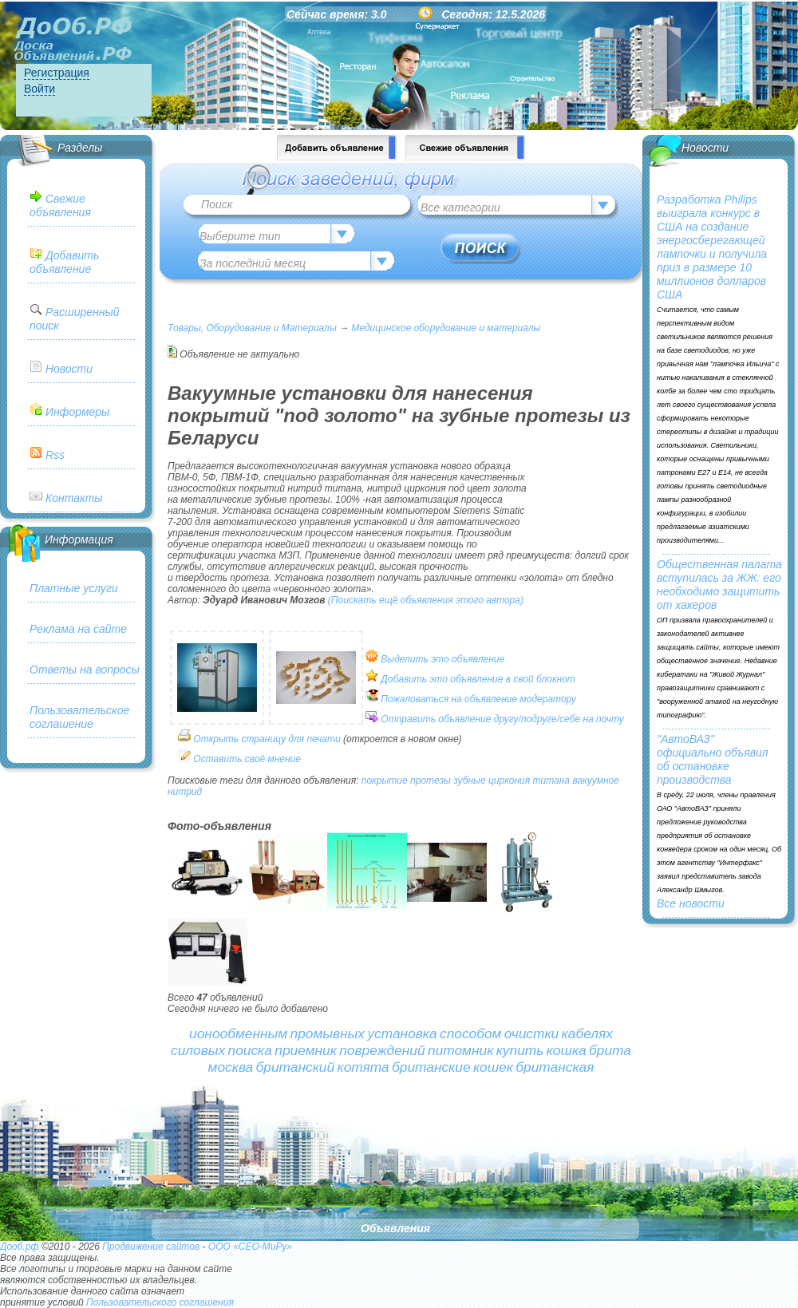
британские (431, 1067)
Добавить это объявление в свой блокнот (478, 679)
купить (520, 1050)
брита (610, 1050)
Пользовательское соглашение (79, 717)
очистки (531, 1033)
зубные (469, 780)
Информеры (77, 411)
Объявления (395, 1228)
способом (471, 1033)
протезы (430, 780)
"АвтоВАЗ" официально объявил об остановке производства (712, 759)
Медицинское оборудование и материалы (445, 328)
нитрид (185, 791)
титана (551, 780)
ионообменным (238, 1033)
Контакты (74, 498)
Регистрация (56, 72)
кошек (493, 1067)
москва (231, 1067)
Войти (39, 88)
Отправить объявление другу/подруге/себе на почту (502, 719)
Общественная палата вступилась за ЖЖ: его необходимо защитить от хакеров (719, 584)
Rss (55, 455)
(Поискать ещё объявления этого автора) (425, 600)
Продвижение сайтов (151, 1246)
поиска (250, 1050)
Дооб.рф (19, 1246)
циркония (509, 780)
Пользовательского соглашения (160, 1302)
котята (363, 1067)
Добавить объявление (64, 262)
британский (295, 1067)
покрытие (384, 780)
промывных (327, 1033)
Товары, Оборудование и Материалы (252, 328)
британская (555, 1067)
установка (402, 1033)
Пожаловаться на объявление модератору (478, 699)
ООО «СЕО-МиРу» (250, 1246)
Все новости (691, 903)
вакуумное (595, 780)
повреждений (382, 1050)
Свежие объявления (60, 205)
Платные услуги (74, 588)
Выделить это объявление (442, 659)
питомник (460, 1050)
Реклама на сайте (78, 628)
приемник (306, 1050)
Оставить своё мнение (247, 759)
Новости (69, 368)
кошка (567, 1050)
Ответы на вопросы (85, 669)
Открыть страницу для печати (266, 739)
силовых (198, 1050)
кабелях (587, 1033)
